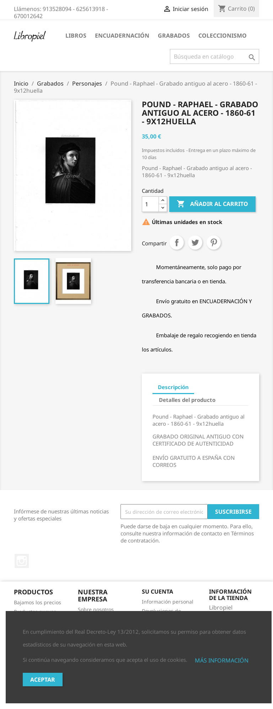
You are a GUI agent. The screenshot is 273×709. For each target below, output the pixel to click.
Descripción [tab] (173, 387)
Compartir (177, 242)
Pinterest (214, 242)
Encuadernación (122, 35)
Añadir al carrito (212, 204)
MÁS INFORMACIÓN (221, 660)
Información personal (167, 601)
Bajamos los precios (37, 602)
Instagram (22, 561)
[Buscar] (214, 56)
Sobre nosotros (96, 609)
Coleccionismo (222, 35)
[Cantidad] (150, 204)
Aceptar (42, 679)
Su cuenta (157, 591)
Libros (75, 35)
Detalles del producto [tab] (187, 399)
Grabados (174, 35)
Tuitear (195, 242)
